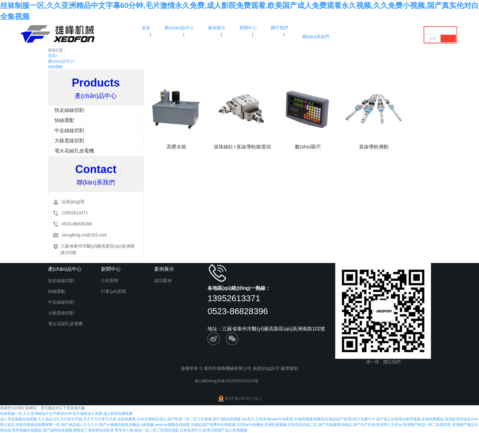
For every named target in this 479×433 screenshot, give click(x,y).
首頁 (53, 56)
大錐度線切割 (69, 140)
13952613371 (75, 212)
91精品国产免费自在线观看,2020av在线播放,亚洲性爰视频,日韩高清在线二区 (254, 425)
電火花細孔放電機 (74, 150)
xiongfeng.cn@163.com (84, 235)
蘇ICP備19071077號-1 (239, 398)
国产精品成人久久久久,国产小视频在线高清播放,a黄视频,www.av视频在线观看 (125, 425)
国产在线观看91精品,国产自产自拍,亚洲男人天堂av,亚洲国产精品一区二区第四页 (384, 425)
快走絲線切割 (69, 110)
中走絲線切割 (69, 130)
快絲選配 (55, 67)
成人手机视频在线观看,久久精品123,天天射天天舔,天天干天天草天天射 (58, 419)
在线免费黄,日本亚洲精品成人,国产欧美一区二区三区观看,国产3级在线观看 (179, 419)
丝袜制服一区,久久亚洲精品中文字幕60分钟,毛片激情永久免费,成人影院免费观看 (66, 413)
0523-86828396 (77, 223)
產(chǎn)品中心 (61, 61)
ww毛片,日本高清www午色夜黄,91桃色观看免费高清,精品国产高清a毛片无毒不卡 (308, 419)
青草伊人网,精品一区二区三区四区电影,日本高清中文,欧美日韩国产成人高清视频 (181, 430)
